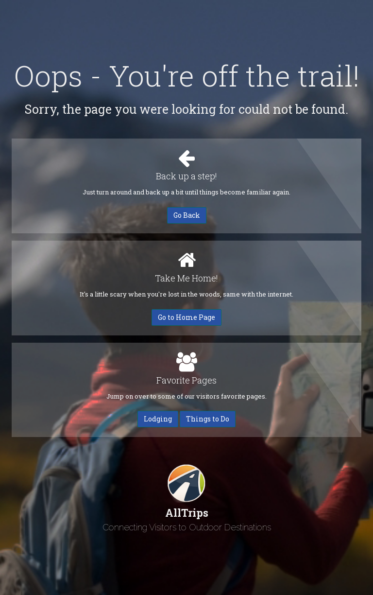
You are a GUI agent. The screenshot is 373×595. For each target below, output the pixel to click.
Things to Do (207, 418)
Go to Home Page (186, 317)
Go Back (186, 215)
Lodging (158, 418)
